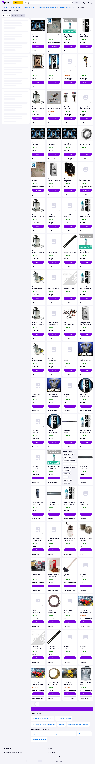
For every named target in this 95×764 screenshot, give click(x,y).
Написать (54, 46)
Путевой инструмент (64, 718)
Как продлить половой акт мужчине (43, 724)
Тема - (33, 761)
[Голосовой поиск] (71, 2)
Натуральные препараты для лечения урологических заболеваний (53, 734)
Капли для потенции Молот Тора (42, 718)
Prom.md (5, 7)
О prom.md (51, 752)
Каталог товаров (15, 7)
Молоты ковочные (84, 734)
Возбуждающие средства (67, 7)
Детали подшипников (39, 740)
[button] (38, 46)
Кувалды (61, 724)
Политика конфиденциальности (14, 756)
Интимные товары (29, 7)
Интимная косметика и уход (47, 7)
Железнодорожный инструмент (78, 724)
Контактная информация (56, 756)
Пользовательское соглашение (13, 752)
